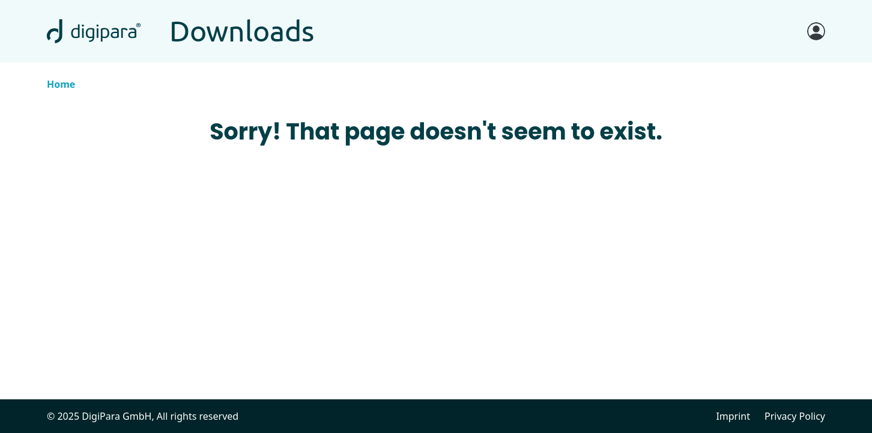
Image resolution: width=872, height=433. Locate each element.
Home (61, 84)
